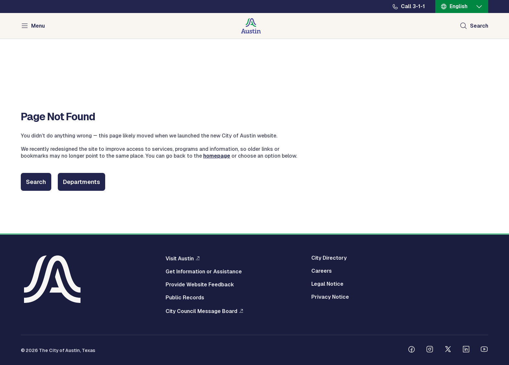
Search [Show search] (479, 25)
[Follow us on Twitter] (448, 350)
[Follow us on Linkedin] (466, 350)
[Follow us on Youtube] (484, 350)
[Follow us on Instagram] (430, 350)
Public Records (185, 297)
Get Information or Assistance (204, 271)
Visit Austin (180, 258)
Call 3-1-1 (413, 6)
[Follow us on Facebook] (412, 350)
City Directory (329, 258)
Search (36, 182)
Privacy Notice (330, 297)
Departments (81, 182)
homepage (216, 155)
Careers (321, 271)
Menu (38, 25)
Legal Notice (327, 284)
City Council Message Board (201, 311)
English (458, 6)
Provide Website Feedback (200, 284)
